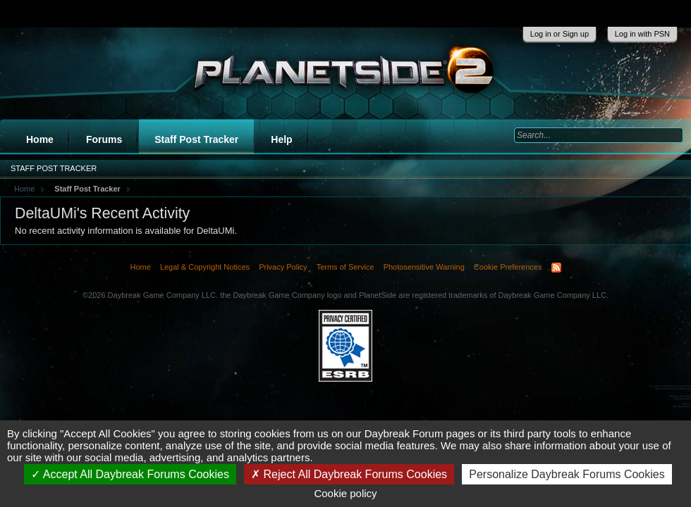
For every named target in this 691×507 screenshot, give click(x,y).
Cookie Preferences (508, 267)
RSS (556, 268)
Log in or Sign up (559, 34)
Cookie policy (345, 493)
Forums (104, 139)
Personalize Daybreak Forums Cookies (566, 474)
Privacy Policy (283, 267)
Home (40, 139)
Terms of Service (345, 267)
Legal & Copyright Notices (205, 267)
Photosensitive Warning (424, 267)
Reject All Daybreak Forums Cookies (349, 474)
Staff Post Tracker (196, 139)
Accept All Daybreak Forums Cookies (130, 474)
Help (281, 139)
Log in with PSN (642, 34)
